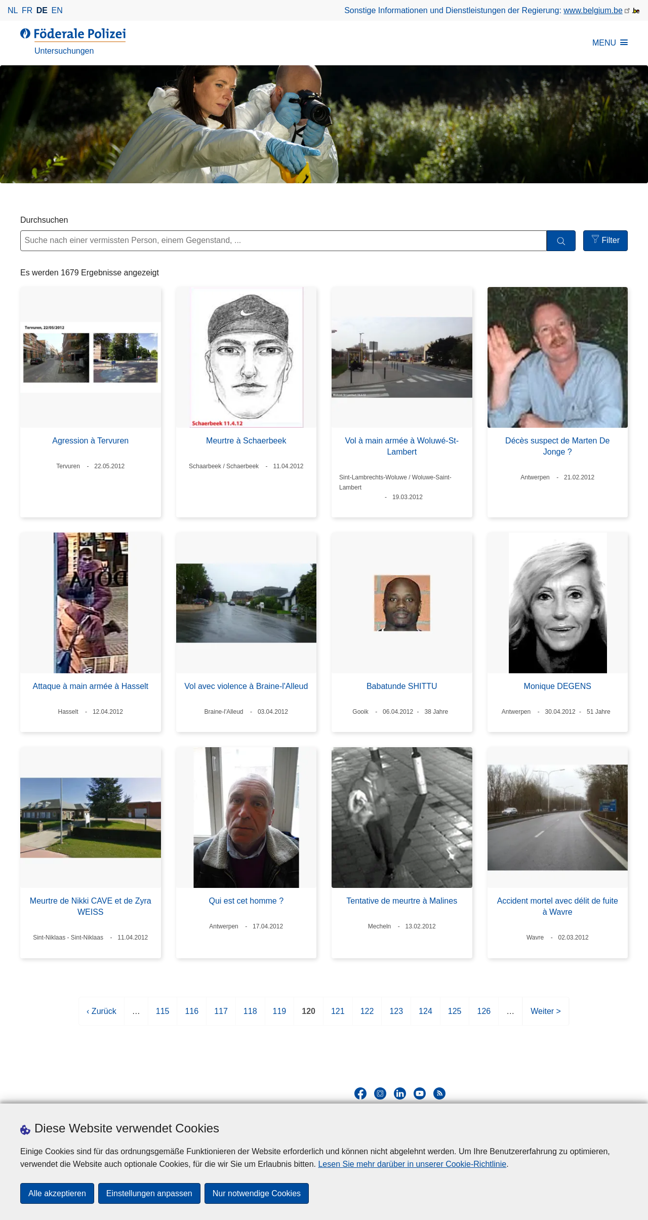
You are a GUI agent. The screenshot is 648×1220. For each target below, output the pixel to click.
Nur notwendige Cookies (257, 1193)
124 (425, 1015)
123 (396, 1015)
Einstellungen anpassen (149, 1193)
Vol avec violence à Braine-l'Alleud (246, 686)
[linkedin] (400, 1093)
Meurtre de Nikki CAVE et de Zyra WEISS (90, 906)
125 (455, 1015)
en (57, 10)
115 (163, 1015)
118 (250, 1015)
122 (367, 1015)
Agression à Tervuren (90, 440)
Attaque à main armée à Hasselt (90, 686)
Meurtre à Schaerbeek (246, 440)
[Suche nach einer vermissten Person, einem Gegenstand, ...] (283, 240)
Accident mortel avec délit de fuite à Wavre (557, 906)
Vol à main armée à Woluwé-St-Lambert (402, 446)
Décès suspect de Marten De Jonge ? (557, 446)
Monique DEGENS (557, 686)
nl (13, 10)
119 (280, 1015)
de (42, 10)
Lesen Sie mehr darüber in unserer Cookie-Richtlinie (412, 1164)
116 (191, 1015)
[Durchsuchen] (561, 240)
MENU (610, 42)
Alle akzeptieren (57, 1193)
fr (27, 10)
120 (308, 1015)
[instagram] (380, 1093)
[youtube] (420, 1093)
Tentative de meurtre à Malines (401, 901)
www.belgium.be (593, 10)
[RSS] (439, 1093)
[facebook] (360, 1093)
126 (484, 1015)
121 (338, 1015)
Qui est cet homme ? (246, 901)
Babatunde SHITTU (402, 686)
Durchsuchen (44, 220)
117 (221, 1015)
